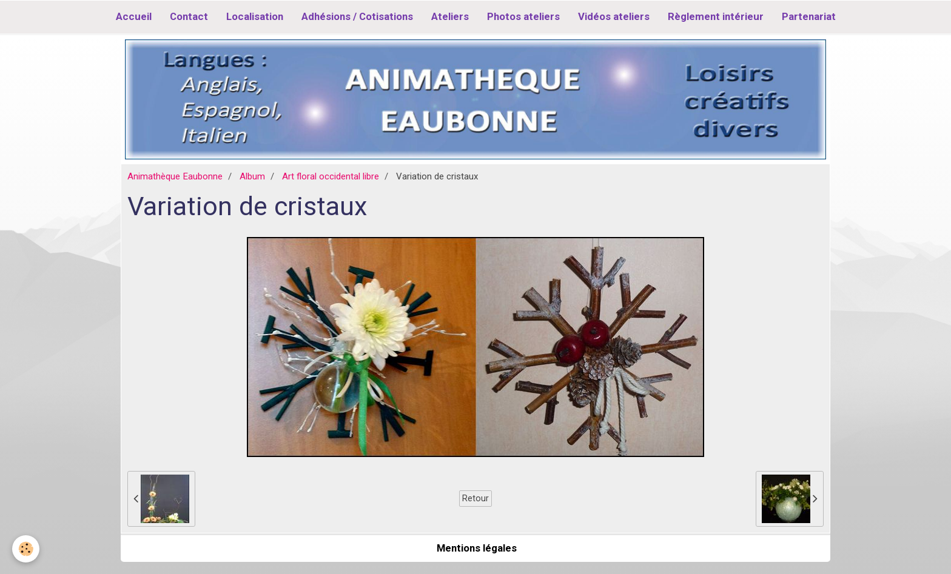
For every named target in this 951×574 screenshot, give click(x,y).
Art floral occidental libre (330, 176)
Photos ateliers (523, 16)
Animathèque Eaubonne (175, 176)
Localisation (254, 16)
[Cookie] (25, 548)
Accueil (134, 16)
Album (252, 176)
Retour (475, 498)
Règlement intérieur (716, 16)
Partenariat (809, 16)
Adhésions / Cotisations (357, 16)
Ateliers (450, 16)
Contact (189, 16)
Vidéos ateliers (614, 16)
